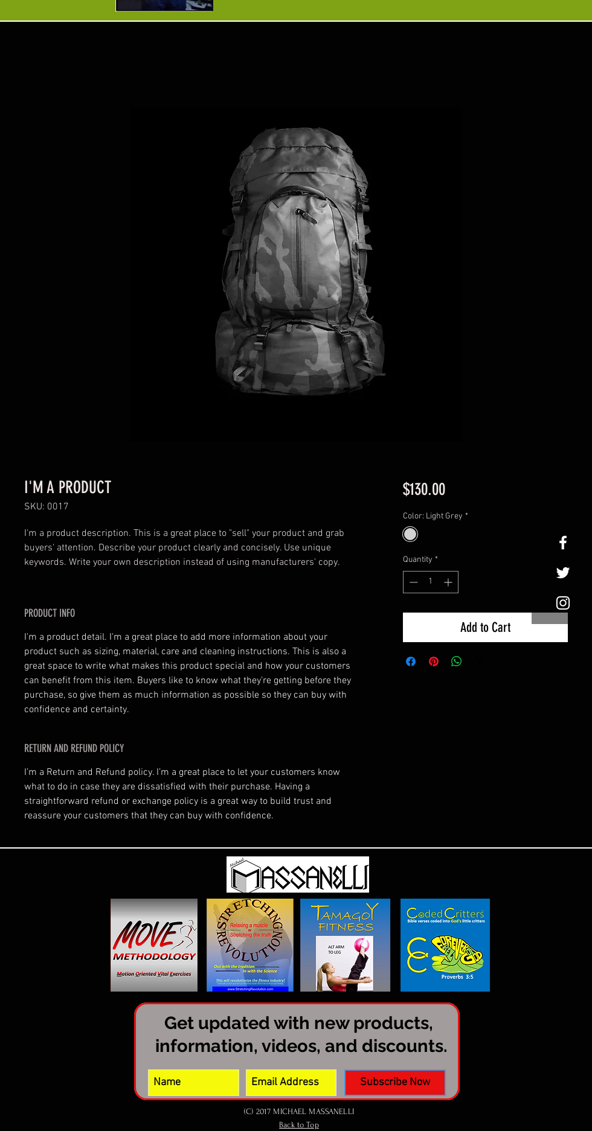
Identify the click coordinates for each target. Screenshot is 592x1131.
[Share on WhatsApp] (456, 661)
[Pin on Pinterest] (433, 661)
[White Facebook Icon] (563, 543)
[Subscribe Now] (395, 1082)
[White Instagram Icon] (563, 603)
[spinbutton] (431, 582)
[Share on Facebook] (411, 661)
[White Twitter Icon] (563, 573)
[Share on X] (479, 661)
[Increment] (449, 582)
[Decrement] (412, 582)
